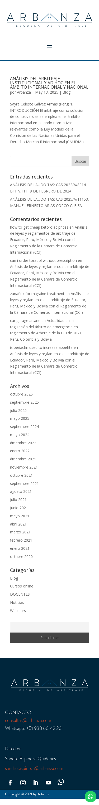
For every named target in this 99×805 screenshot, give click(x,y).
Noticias (17, 602)
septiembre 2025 (24, 402)
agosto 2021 (21, 491)
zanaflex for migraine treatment (37, 293)
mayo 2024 (19, 434)
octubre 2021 (21, 475)
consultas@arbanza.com (28, 720)
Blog (66, 92)
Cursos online (21, 586)
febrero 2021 (21, 540)
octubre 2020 (21, 556)
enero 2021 (20, 548)
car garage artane (25, 320)
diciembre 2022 (23, 442)
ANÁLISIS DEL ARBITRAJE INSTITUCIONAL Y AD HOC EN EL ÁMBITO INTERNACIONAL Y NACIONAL (49, 83)
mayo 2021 (19, 515)
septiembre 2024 (24, 426)
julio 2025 (18, 410)
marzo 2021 (20, 531)
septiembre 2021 (24, 483)
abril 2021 (18, 524)
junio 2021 (19, 507)
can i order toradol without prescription (43, 260)
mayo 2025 (19, 418)
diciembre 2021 (23, 458)
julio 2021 (18, 499)
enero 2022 (20, 450)
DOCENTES (20, 594)
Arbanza (24, 92)
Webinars (18, 610)
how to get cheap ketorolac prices (39, 227)
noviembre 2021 (24, 467)
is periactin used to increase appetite (41, 347)
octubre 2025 (21, 394)
